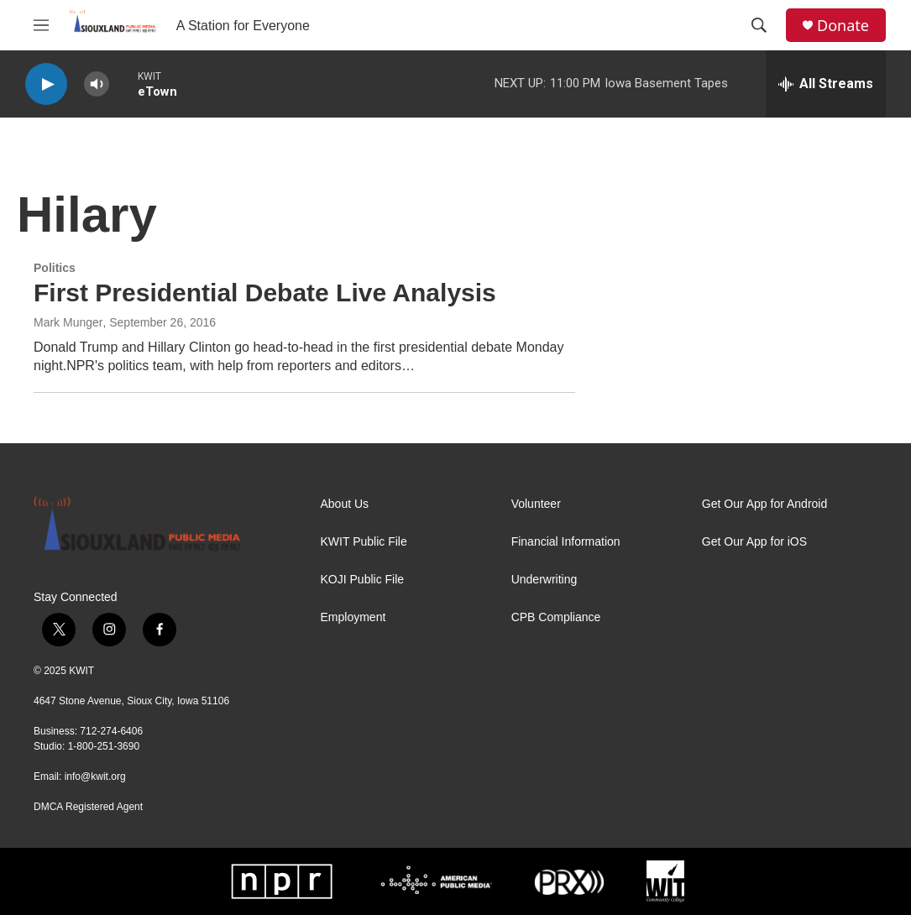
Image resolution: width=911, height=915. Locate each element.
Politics (55, 267)
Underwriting (544, 579)
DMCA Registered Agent (88, 807)
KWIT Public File (364, 542)
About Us (345, 504)
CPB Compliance (556, 617)
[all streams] (826, 84)
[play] (46, 84)
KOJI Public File (363, 579)
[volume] (96, 84)
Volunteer (536, 504)
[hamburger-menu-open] (41, 25)
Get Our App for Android (764, 504)
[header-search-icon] (759, 25)
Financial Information (565, 542)
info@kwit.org (95, 776)
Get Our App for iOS (754, 542)
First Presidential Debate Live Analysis (265, 292)
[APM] (436, 881)
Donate (843, 25)
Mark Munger (68, 322)
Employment (353, 617)
